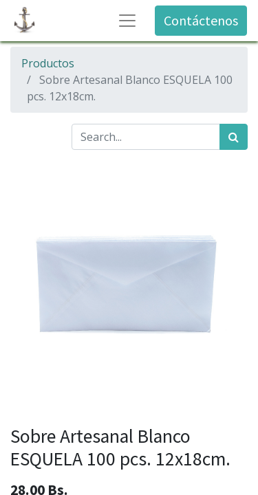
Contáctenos (201, 20)
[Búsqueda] (233, 137)
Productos (47, 63)
